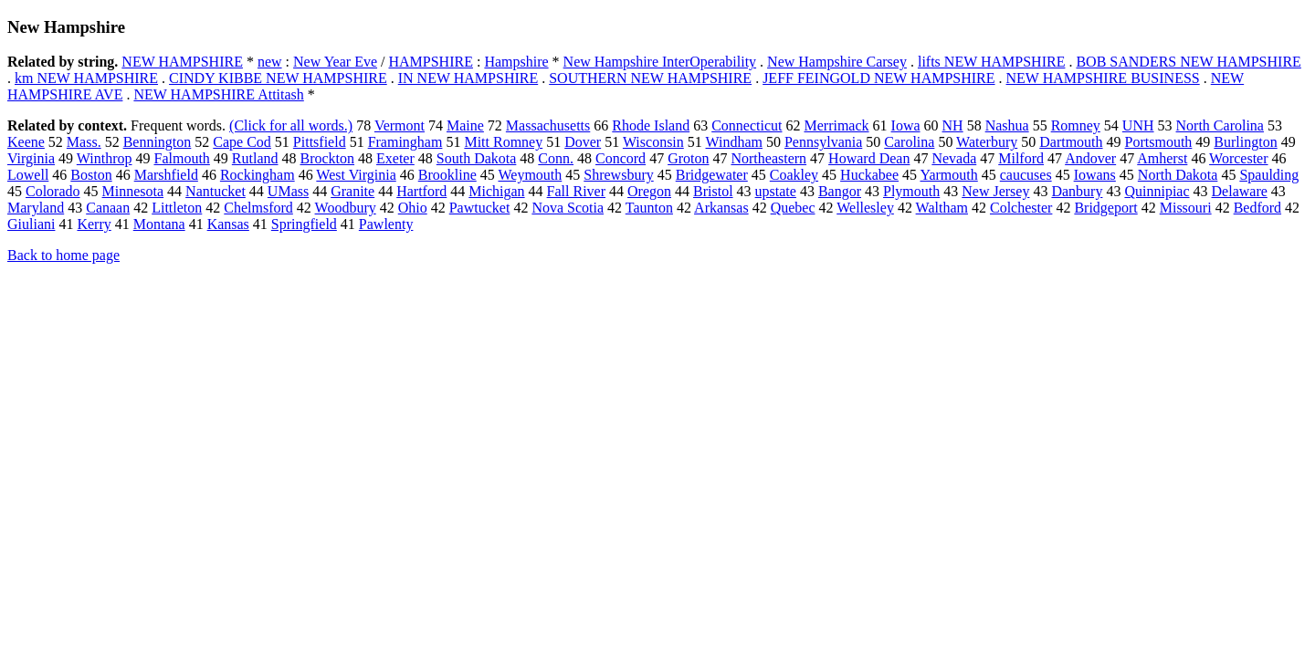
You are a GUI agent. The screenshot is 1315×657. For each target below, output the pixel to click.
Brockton (327, 158)
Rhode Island (650, 125)
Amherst (1162, 158)
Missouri (1186, 207)
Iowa (905, 125)
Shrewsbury (618, 174)
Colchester (1021, 207)
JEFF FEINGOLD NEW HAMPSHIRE (878, 78)
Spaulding (1269, 174)
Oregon (649, 191)
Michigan (496, 191)
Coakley (794, 174)
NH (952, 125)
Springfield (304, 224)
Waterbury (986, 142)
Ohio (412, 207)
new (270, 61)
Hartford (421, 191)
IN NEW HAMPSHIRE (468, 78)
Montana (159, 224)
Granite (352, 191)
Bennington (157, 142)
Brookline (447, 174)
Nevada (953, 158)
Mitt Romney (503, 142)
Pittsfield (319, 142)
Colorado (53, 191)
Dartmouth (1070, 142)
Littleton (177, 207)
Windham (734, 142)
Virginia (31, 158)
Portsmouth (1159, 142)
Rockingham (257, 174)
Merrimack (836, 125)
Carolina (909, 142)
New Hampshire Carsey (837, 61)
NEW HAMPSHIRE (182, 61)
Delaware (1240, 191)
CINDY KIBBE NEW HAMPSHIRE (278, 78)
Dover (582, 142)
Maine (465, 125)
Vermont (399, 125)
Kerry (93, 224)
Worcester (1238, 158)
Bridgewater (712, 174)
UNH (1138, 125)
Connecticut (746, 125)
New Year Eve (335, 61)
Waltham (942, 207)
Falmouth (181, 158)
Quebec (793, 207)
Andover (1090, 158)
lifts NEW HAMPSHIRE (992, 61)
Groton (688, 158)
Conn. (555, 158)
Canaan (108, 207)
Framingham (405, 142)
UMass (288, 191)
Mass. (84, 142)
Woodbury (345, 207)
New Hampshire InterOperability (659, 61)
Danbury (1076, 191)
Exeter (395, 158)
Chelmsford (258, 207)
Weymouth (530, 174)
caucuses (1026, 174)
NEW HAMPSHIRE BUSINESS (1103, 78)
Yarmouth (948, 174)
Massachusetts (548, 125)
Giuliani (31, 224)
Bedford (1257, 207)
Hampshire (516, 61)
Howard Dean (869, 158)
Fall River (576, 191)
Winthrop (104, 158)
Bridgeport (1105, 207)
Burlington (1245, 142)
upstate (775, 191)
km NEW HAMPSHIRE (86, 78)
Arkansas (721, 207)
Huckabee (869, 174)
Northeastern (768, 158)
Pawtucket (479, 207)
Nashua (1007, 125)
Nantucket (215, 191)
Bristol (713, 191)
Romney (1075, 125)
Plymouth (911, 191)
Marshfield (166, 174)
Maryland (35, 207)
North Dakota (1178, 174)
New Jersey (995, 191)
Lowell (27, 174)
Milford (1021, 158)
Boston (90, 174)
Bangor (839, 191)
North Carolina (1220, 125)
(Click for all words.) (290, 125)
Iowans (1095, 174)
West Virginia (355, 174)
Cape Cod (242, 142)
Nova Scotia (567, 207)
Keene (26, 142)
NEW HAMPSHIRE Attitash (218, 94)
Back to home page (63, 255)
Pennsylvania (823, 142)
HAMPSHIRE (430, 61)
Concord (620, 158)
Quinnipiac (1156, 191)
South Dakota (477, 158)
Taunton (649, 207)
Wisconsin (653, 142)
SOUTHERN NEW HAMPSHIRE (650, 78)
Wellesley (865, 207)
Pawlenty (386, 224)
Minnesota (133, 191)
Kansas (228, 224)
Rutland (255, 158)
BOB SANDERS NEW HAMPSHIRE (1188, 61)
